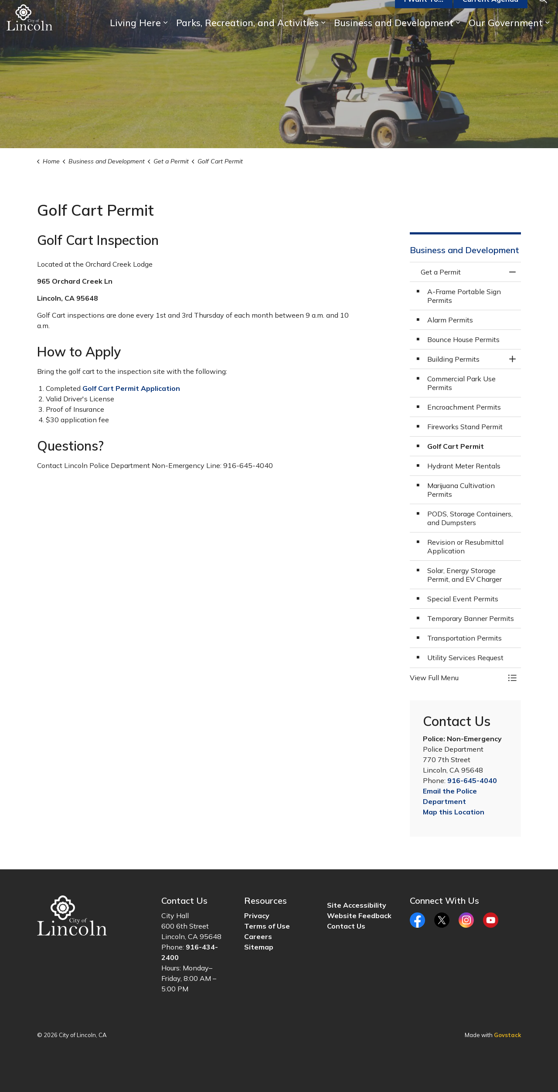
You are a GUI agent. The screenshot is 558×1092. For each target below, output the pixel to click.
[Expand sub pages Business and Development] (457, 36)
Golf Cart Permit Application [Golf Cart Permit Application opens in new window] (131, 388)
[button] (457, 677)
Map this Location (453, 811)
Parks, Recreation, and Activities (247, 35)
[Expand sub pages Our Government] (547, 36)
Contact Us (346, 926)
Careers (258, 936)
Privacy (256, 915)
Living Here (135, 35)
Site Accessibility (356, 905)
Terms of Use (267, 926)
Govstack (507, 1034)
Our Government (506, 35)
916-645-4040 (472, 780)
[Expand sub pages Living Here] (165, 36)
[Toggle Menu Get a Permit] (512, 677)
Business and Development (393, 35)
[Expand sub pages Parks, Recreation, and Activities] (323, 36)
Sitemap (258, 947)
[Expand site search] (542, 12)
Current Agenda (490, 12)
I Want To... (423, 12)
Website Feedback (359, 915)
